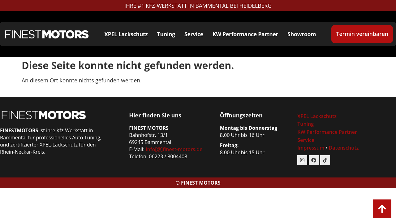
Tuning (166, 34)
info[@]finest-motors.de (174, 149)
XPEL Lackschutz (126, 34)
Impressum (311, 147)
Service (193, 34)
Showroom (301, 34)
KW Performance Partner (245, 34)
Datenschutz (344, 147)
